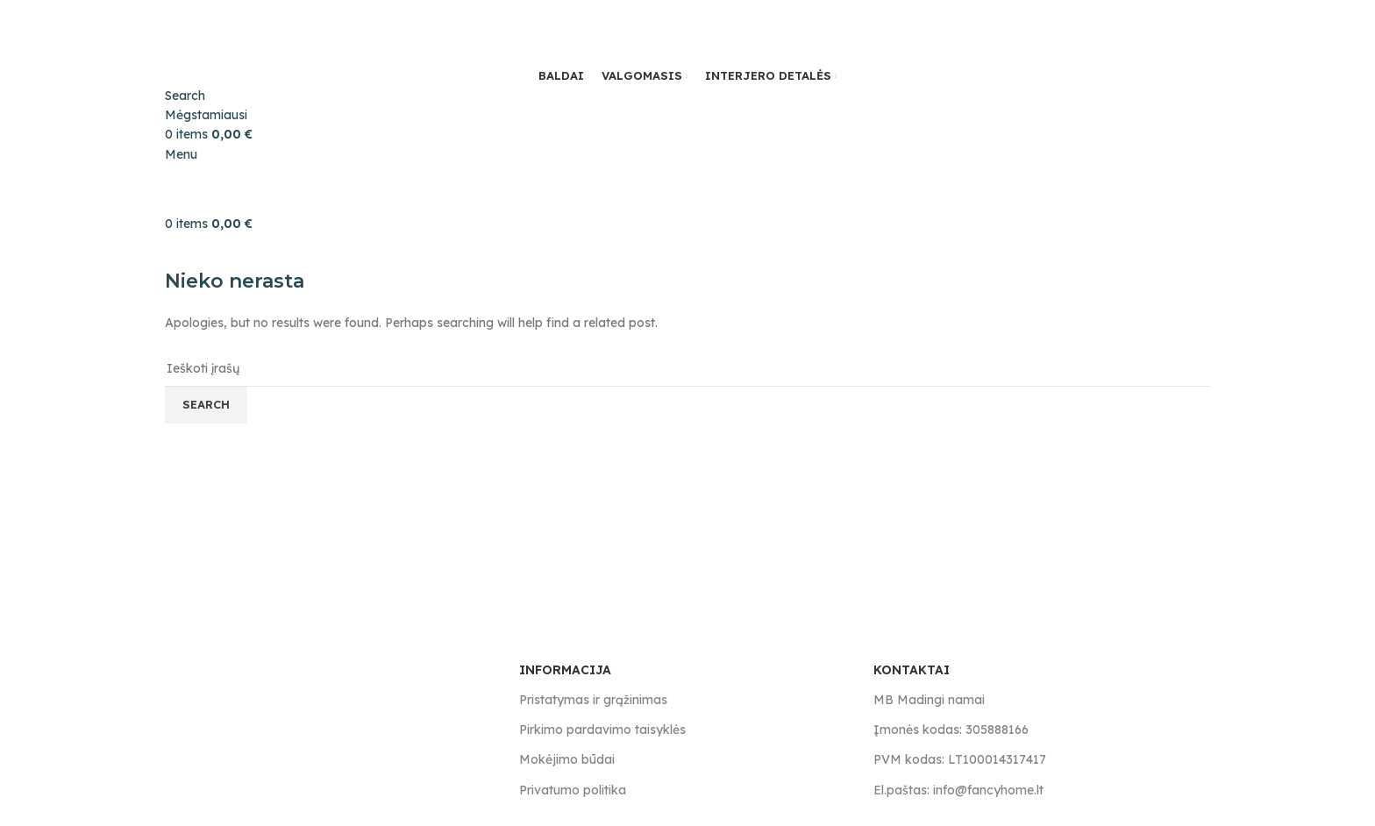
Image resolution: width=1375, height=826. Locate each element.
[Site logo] (252, 31)
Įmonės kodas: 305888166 (951, 729)
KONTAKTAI (911, 670)
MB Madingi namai (929, 700)
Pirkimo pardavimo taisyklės (602, 729)
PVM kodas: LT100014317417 (959, 759)
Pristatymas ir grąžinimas (593, 700)
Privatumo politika (572, 790)
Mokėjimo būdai (567, 759)
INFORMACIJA (565, 670)
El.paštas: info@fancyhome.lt (958, 790)
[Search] (185, 95)
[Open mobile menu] (181, 154)
